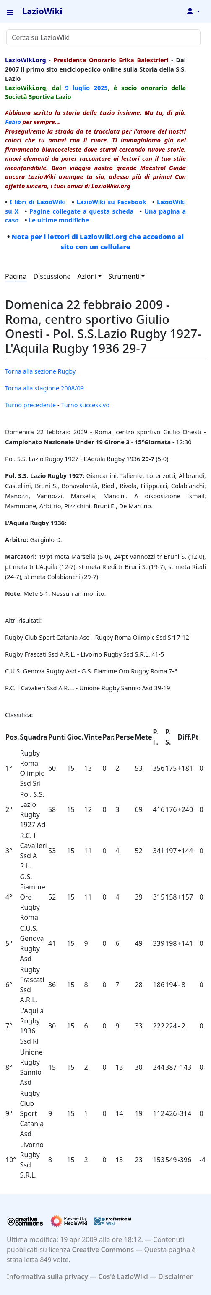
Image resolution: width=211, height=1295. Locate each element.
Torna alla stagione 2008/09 (44, 388)
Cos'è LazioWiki (123, 1276)
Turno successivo (85, 405)
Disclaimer (175, 1276)
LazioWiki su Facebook (111, 202)
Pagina (16, 276)
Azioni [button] (87, 276)
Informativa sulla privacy (47, 1276)
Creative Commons (103, 1249)
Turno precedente (30, 405)
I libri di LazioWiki (38, 202)
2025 (101, 87)
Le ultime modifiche (59, 220)
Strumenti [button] (124, 276)
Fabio (13, 121)
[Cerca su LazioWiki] (103, 37)
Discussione (52, 276)
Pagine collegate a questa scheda (81, 211)
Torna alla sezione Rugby (40, 371)
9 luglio (77, 87)
